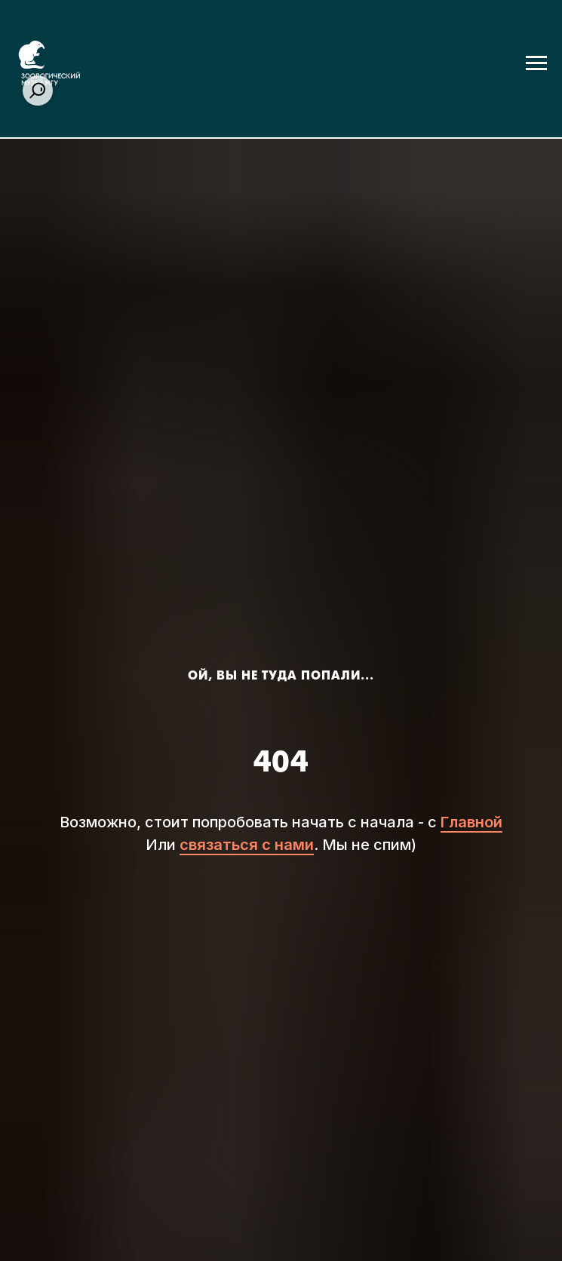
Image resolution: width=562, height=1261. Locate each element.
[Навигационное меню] (536, 63)
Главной (471, 822)
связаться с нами (247, 845)
